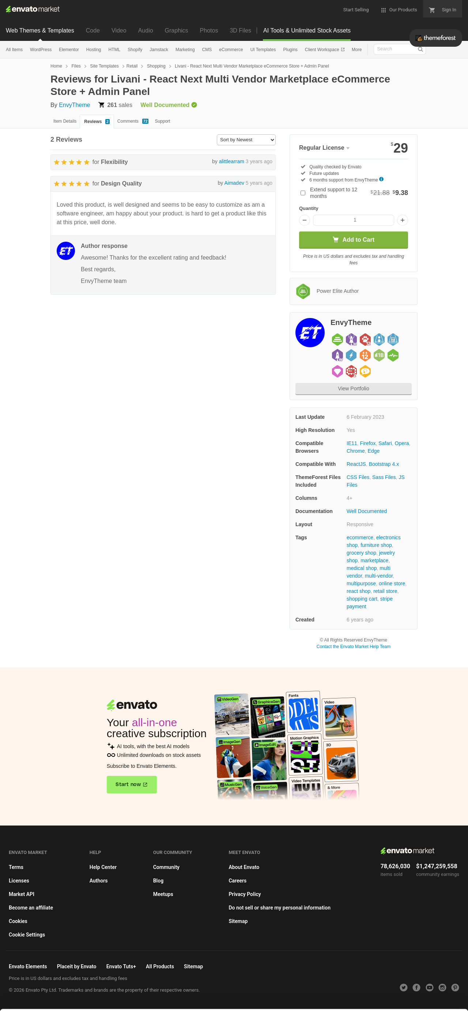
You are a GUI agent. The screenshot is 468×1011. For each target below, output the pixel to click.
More (357, 49)
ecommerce (360, 537)
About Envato (244, 867)
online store (392, 583)
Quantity (308, 208)
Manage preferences (407, 995)
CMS (207, 49)
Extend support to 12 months (359, 192)
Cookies (18, 921)
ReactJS (356, 464)
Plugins (290, 49)
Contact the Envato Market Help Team (354, 646)
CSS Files (358, 477)
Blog (158, 881)
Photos (209, 30)
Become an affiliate (31, 908)
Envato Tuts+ (121, 966)
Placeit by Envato (77, 966)
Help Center (103, 867)
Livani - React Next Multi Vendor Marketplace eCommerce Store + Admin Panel (252, 66)
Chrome (356, 451)
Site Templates (104, 66)
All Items (14, 49)
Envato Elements (28, 966)
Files (75, 66)
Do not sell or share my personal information (280, 908)
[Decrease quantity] (304, 220)
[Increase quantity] (402, 220)
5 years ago (259, 183)
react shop (358, 591)
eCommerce (231, 49)
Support (162, 121)
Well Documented (367, 511)
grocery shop (361, 553)
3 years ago (259, 161)
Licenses (19, 881)
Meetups (163, 894)
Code (93, 30)
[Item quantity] (353, 220)
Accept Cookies (300, 995)
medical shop (362, 568)
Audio (145, 30)
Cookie (142, 1002)
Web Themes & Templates (40, 30)
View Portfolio (353, 388)
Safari (385, 443)
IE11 (352, 443)
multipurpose (361, 583)
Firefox (368, 443)
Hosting (93, 49)
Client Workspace (322, 49)
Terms (16, 867)
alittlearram (231, 161)
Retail (132, 66)
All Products (160, 966)
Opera (402, 443)
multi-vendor (379, 576)
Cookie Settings (27, 935)
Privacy (175, 1002)
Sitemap (238, 921)
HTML (115, 49)
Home (56, 66)
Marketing (185, 49)
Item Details (64, 121)
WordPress (41, 49)
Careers (237, 881)
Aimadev (234, 183)
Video (119, 30)
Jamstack (159, 49)
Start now (128, 784)
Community (166, 867)
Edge (374, 451)
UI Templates (263, 49)
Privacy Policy (245, 894)
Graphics (176, 30)
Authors (99, 881)
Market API (21, 894)
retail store (385, 591)
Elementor (69, 49)
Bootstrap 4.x (384, 464)
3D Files (240, 30)
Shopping (156, 66)
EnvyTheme (74, 105)
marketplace (374, 560)
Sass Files (384, 477)
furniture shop (376, 545)
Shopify (135, 49)
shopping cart (362, 599)
